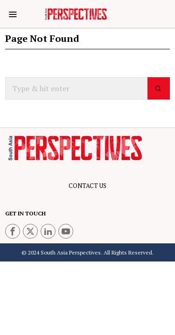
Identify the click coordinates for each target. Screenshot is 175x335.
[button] (158, 88)
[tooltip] (12, 231)
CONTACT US (87, 185)
